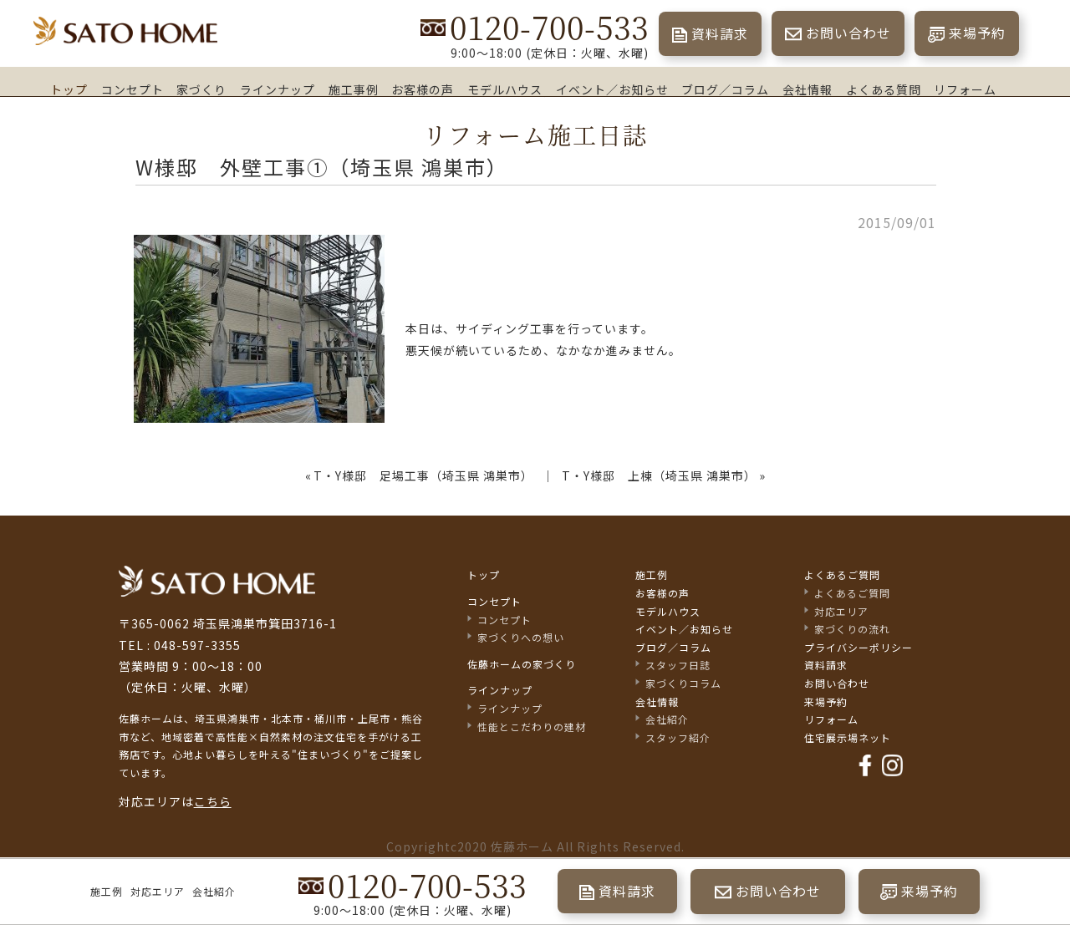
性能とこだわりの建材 (531, 726)
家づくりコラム (683, 683)
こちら (213, 801)
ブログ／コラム (725, 89)
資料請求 (719, 33)
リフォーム (965, 88)
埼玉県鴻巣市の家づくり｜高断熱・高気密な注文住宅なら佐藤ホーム (125, 31)
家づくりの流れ (852, 629)
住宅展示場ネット (847, 737)
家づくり (201, 88)
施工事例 (354, 88)
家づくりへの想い (520, 637)
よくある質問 (883, 89)
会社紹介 (214, 891)
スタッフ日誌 (678, 665)
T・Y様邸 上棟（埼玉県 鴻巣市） (659, 475)
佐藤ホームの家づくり (521, 664)
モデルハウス (505, 88)
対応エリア (157, 891)
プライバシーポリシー (858, 647)
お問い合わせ (848, 33)
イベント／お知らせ (612, 88)
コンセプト (132, 89)
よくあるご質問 (842, 574)
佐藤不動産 (217, 581)
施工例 (106, 891)
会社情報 (807, 89)
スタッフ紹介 (678, 737)
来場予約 (977, 33)
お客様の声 (422, 88)
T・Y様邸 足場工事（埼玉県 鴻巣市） (423, 475)
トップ (69, 88)
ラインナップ (277, 89)
